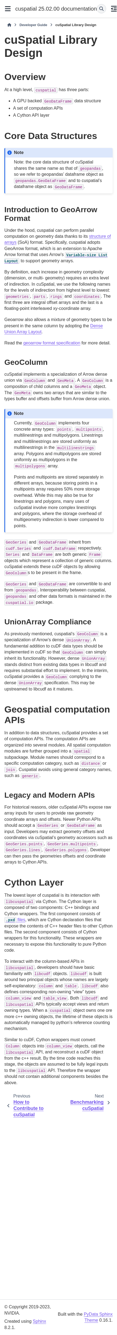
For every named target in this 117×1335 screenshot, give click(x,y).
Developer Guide (33, 25)
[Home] (9, 25)
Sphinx (39, 1321)
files (14, 919)
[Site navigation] (7, 8)
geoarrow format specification (51, 343)
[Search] (101, 8)
